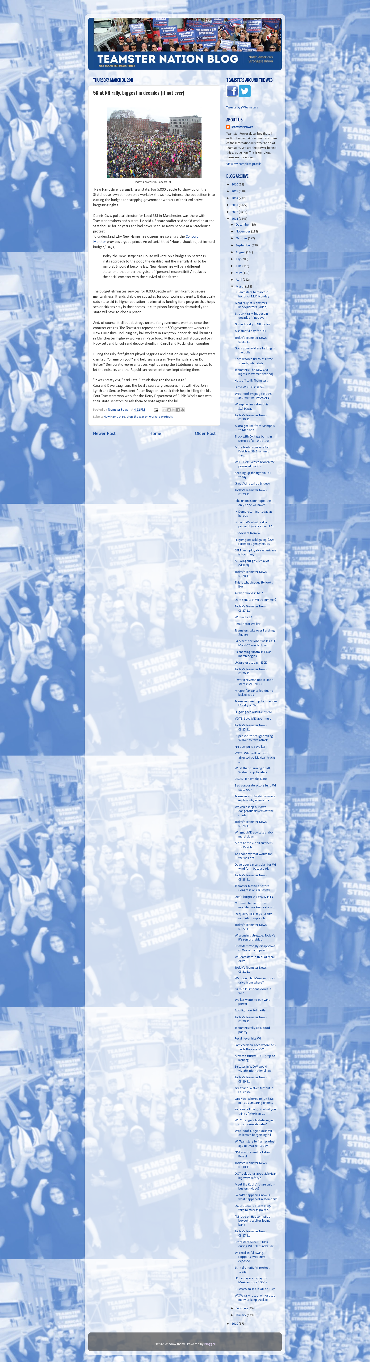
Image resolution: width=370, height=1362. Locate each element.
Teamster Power (242, 127)
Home (155, 433)
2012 (235, 212)
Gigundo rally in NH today (252, 324)
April (239, 280)
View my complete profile (243, 164)
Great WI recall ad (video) (252, 484)
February (242, 1308)
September (244, 245)
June (239, 266)
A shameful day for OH (250, 331)
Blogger (209, 1344)
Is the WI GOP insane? (250, 387)
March (240, 286)
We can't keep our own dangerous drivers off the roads (254, 811)
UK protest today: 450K (251, 663)
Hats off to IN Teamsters (251, 380)
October (242, 238)
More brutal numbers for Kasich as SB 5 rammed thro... (252, 452)
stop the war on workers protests (150, 417)
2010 (235, 1324)
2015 (235, 191)
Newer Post (104, 433)
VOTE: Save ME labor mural (253, 719)
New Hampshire (114, 417)
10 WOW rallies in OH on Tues (255, 1289)
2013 (235, 205)
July (238, 259)
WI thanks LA (243, 617)
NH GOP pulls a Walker (250, 747)
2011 (235, 219)
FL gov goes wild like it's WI (253, 712)
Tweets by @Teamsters (242, 107)
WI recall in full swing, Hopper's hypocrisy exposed (250, 1257)
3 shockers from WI (248, 533)
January (241, 1315)
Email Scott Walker (248, 624)
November (243, 231)
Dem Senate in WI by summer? (256, 600)
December (243, 225)
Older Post (205, 433)
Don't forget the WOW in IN (254, 897)
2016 (235, 184)
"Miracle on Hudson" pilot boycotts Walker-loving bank (253, 1221)
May (239, 273)
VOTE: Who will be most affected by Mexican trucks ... (255, 758)
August (241, 252)
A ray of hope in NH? (249, 593)
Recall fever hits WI (248, 1038)
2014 (235, 198)
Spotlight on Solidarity (250, 1010)
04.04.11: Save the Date (251, 779)
